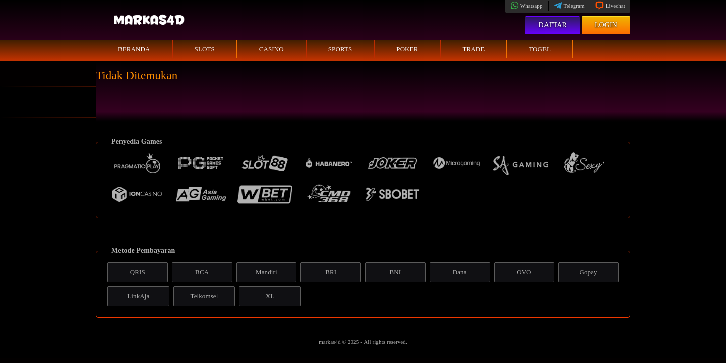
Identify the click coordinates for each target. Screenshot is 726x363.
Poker (407, 49)
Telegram (569, 6)
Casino (271, 49)
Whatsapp (526, 6)
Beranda (134, 49)
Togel (540, 49)
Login (606, 25)
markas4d (330, 342)
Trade (473, 49)
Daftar (552, 25)
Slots (205, 49)
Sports (340, 49)
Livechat (610, 6)
